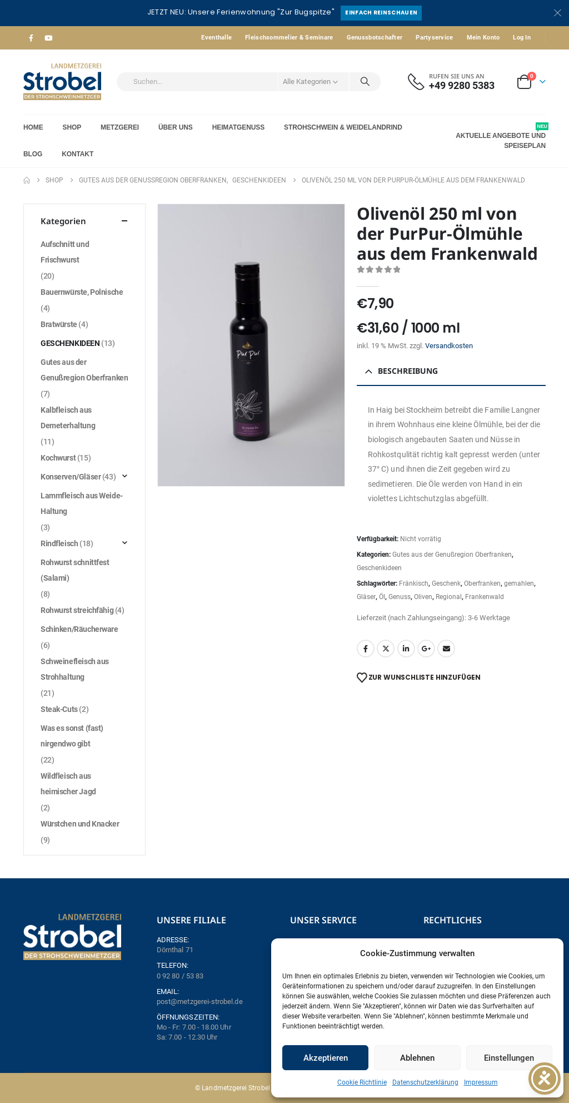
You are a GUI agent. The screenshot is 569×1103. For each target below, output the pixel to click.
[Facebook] (31, 38)
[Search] (365, 81)
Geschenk (446, 583)
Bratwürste (59, 324)
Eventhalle (216, 37)
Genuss (399, 597)
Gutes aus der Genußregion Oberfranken (452, 554)
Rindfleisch (59, 543)
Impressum (481, 1082)
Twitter (386, 648)
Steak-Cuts (59, 709)
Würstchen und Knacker (80, 823)
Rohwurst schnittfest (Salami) (75, 570)
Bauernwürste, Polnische (82, 292)
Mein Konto (483, 37)
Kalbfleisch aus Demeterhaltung (68, 417)
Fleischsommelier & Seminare (289, 37)
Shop (72, 127)
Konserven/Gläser (71, 476)
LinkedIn (406, 648)
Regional (449, 597)
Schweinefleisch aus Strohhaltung (75, 669)
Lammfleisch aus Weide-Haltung (82, 503)
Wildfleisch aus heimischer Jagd (68, 783)
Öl (382, 597)
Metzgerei (120, 127)
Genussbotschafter (375, 37)
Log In (522, 37)
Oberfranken (482, 583)
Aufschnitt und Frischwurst (65, 252)
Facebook (366, 648)
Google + (426, 648)
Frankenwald (484, 597)
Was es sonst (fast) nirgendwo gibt (72, 736)
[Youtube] (48, 38)
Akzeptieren (325, 1058)
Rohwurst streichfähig (77, 610)
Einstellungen (509, 1058)
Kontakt (77, 154)
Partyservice (434, 37)
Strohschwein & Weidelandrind (343, 127)
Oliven (423, 597)
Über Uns (175, 127)
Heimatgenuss (238, 127)
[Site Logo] (62, 81)
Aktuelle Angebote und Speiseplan (501, 136)
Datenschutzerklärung (425, 1082)
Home (33, 127)
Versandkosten (449, 346)
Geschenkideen (379, 568)
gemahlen (519, 583)
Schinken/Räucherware (79, 629)
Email (446, 648)
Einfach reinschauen (381, 12)
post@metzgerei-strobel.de (200, 1001)
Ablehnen (417, 1058)
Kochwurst (58, 457)
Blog (32, 154)
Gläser (366, 597)
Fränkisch (413, 583)
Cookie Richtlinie (362, 1082)
